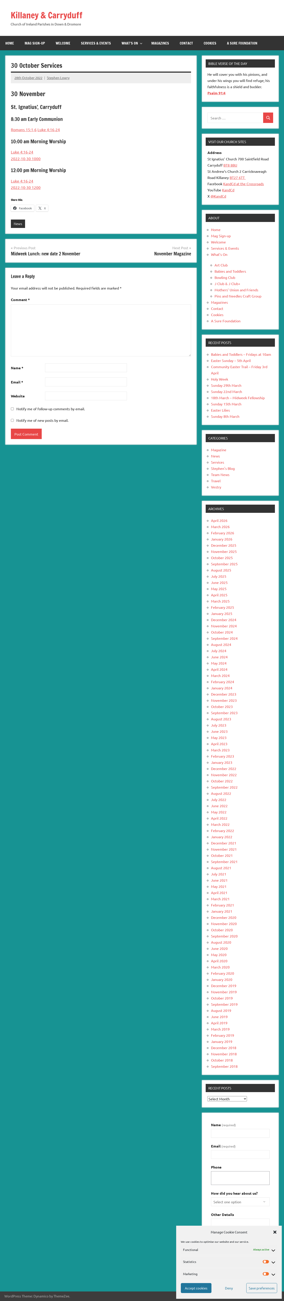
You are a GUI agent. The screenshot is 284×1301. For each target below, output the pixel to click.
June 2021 (219, 880)
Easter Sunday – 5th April (231, 360)
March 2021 (220, 899)
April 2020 (219, 961)
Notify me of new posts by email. (42, 420)
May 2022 (219, 812)
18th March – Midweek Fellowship (238, 397)
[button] (275, 1232)
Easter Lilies (220, 410)
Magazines (160, 43)
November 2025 (224, 551)
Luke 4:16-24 (48, 129)
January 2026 (221, 539)
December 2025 (223, 545)
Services (217, 462)
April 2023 (219, 743)
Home (9, 43)
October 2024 (222, 632)
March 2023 (220, 750)
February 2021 (222, 905)
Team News (220, 474)
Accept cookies (196, 1288)
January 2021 (221, 911)
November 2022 (224, 774)
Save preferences (262, 1288)
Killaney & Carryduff (48, 15)
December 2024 (223, 619)
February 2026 (222, 533)
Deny (229, 1288)
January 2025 (221, 613)
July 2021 (218, 874)
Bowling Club (225, 277)
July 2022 (218, 799)
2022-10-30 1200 (26, 187)
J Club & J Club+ (227, 283)
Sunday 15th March (226, 404)
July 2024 (218, 650)
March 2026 (220, 526)
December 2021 (223, 843)
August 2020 (221, 942)
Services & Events (96, 43)
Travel (216, 480)
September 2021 (224, 861)
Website (18, 396)
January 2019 (221, 1041)
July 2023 (218, 725)
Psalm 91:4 (216, 93)
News (18, 224)
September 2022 (224, 787)
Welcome (63, 43)
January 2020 (221, 979)
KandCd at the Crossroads (243, 183)
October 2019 (222, 998)
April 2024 (219, 669)
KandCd (228, 190)
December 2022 (223, 768)
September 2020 (224, 936)
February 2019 (222, 1035)
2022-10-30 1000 (26, 158)
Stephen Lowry (58, 78)
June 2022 (219, 805)
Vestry (216, 487)
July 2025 (218, 576)
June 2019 (219, 1016)
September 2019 (224, 1004)
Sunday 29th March (226, 385)
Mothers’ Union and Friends (236, 290)
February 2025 (222, 607)
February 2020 (222, 973)
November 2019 (224, 992)
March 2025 (220, 601)
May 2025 (219, 588)
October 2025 (222, 557)
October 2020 (222, 930)
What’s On (132, 43)
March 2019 (220, 1029)
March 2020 (220, 967)
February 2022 (222, 830)
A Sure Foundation (242, 43)
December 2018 (223, 1047)
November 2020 (224, 923)
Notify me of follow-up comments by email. (50, 408)
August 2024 (221, 644)
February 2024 (222, 681)
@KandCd (218, 196)
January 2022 (221, 836)
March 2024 (220, 675)
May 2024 (219, 663)
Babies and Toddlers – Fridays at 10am (241, 354)
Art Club (221, 265)
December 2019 (223, 985)
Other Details (222, 1214)
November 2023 (224, 700)
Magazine (218, 449)
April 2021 (219, 892)
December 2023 (223, 694)
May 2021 (219, 886)
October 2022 (222, 781)
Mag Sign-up (35, 43)
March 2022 (220, 824)
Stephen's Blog (223, 468)
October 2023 (222, 706)
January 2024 (221, 688)
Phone (216, 1167)
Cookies (210, 43)
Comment (20, 300)
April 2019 (219, 1023)
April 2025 (219, 595)
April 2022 (219, 818)
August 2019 (221, 1010)
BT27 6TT (238, 177)
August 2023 (221, 719)
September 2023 (224, 712)
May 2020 (219, 954)
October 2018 (222, 1060)
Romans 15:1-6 (24, 129)
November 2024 (224, 626)
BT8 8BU (230, 165)
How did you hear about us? (234, 1193)
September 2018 (224, 1066)
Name (17, 368)
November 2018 (224, 1054)
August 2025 (221, 570)
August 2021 (221, 867)
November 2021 (224, 849)
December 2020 (223, 917)
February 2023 (222, 756)
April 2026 (219, 520)
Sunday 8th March (225, 416)
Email (17, 382)
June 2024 (219, 657)
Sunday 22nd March (226, 391)
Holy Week (219, 379)
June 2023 (219, 731)
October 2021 (222, 855)
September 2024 (224, 638)
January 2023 (221, 762)
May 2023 (219, 737)
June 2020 (219, 948)
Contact (186, 43)
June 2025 (219, 582)
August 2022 (221, 793)
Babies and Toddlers (230, 271)
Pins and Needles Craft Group (238, 296)
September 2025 (224, 564)
